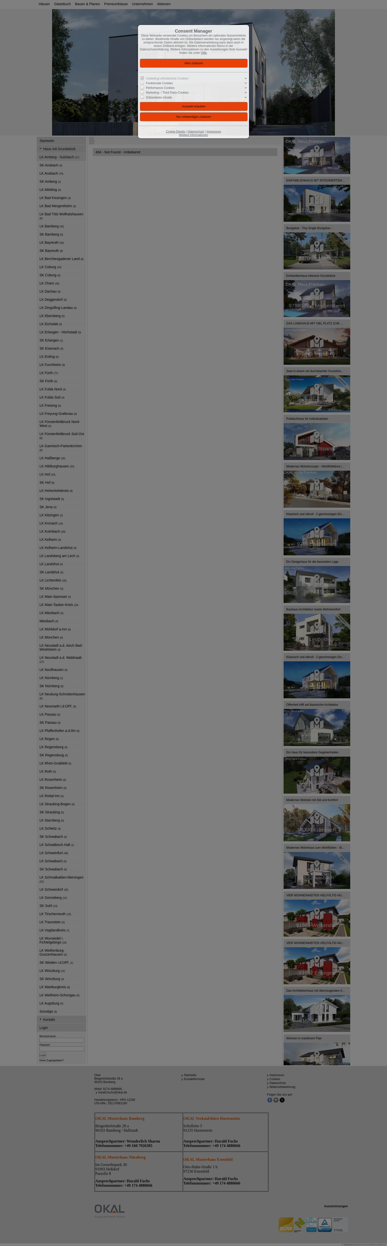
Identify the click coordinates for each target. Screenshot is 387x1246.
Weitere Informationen (193, 135)
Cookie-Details (175, 131)
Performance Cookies (160, 88)
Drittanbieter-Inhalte (159, 97)
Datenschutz (196, 131)
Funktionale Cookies (159, 83)
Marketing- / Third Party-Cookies (167, 92)
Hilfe (204, 53)
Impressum (213, 131)
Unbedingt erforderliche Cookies (167, 78)
